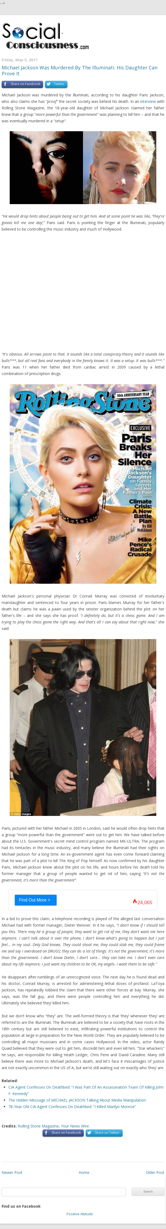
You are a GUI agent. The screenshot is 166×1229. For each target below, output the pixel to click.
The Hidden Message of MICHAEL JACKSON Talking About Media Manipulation (77, 1100)
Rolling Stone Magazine (38, 1126)
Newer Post (12, 1172)
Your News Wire (75, 1126)
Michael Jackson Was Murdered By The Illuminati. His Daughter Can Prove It (79, 70)
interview (148, 101)
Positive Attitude (80, 1213)
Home (84, 1172)
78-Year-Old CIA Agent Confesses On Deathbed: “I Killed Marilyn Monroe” (72, 1106)
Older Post (155, 1172)
